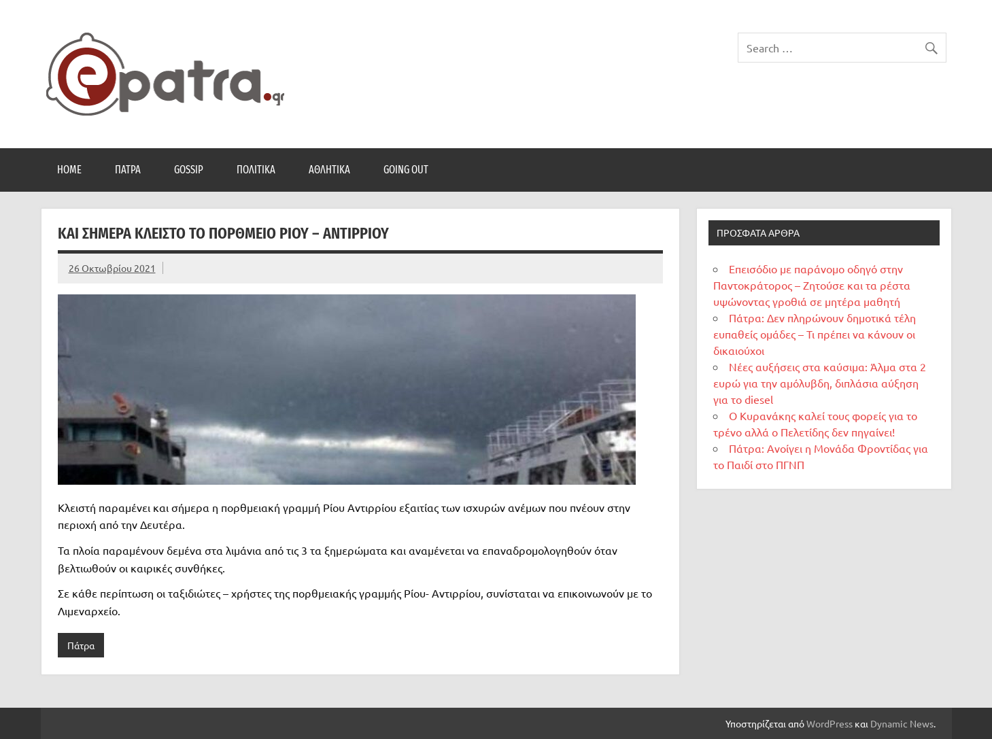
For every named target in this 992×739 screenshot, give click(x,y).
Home (69, 169)
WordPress (829, 723)
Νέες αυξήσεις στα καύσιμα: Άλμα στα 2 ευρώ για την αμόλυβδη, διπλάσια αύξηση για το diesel (819, 383)
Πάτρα (128, 169)
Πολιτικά (256, 169)
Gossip (188, 169)
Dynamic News (902, 723)
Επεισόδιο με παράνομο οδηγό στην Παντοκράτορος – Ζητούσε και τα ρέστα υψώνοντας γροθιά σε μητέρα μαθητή (811, 285)
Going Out (405, 169)
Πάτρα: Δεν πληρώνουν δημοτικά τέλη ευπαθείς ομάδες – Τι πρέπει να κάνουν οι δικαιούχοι (814, 334)
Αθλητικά (329, 169)
